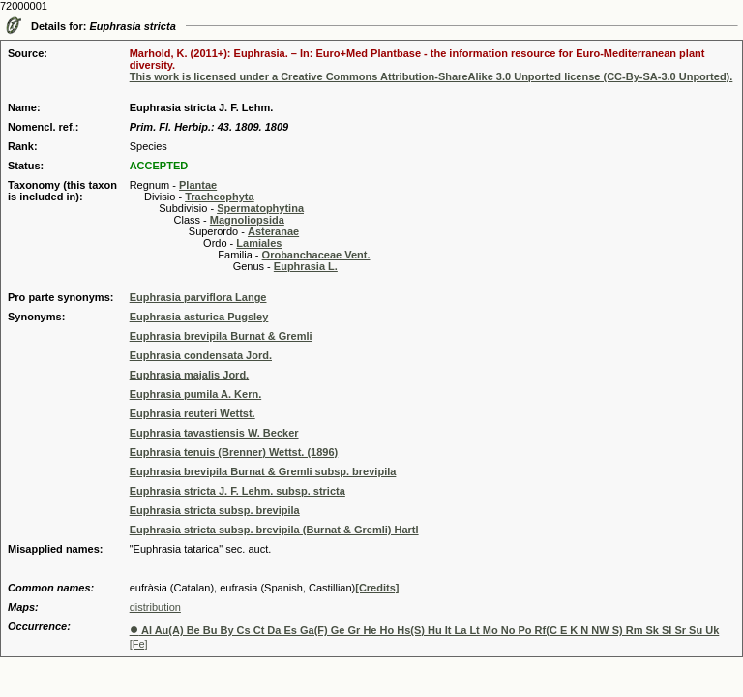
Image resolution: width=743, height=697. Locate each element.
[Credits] (377, 587)
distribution (155, 607)
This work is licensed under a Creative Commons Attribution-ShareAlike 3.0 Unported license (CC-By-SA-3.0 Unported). (431, 76)
